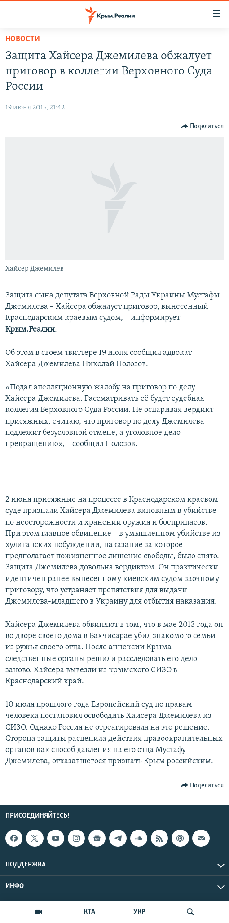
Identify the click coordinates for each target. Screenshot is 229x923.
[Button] (202, 126)
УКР (139, 911)
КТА (89, 911)
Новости (22, 39)
